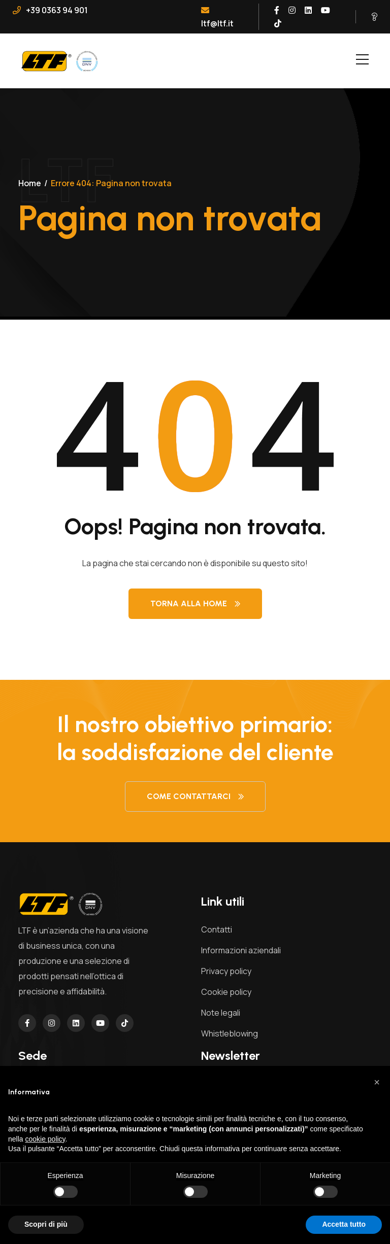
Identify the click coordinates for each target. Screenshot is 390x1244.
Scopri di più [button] (46, 1224)
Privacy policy (226, 971)
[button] (377, 1082)
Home (29, 183)
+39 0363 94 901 (50, 10)
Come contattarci (195, 796)
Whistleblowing (229, 1033)
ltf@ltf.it (217, 17)
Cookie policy (226, 991)
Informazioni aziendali (241, 950)
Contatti (216, 929)
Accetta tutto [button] (344, 1224)
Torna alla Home (195, 603)
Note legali (220, 1012)
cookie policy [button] (45, 1139)
